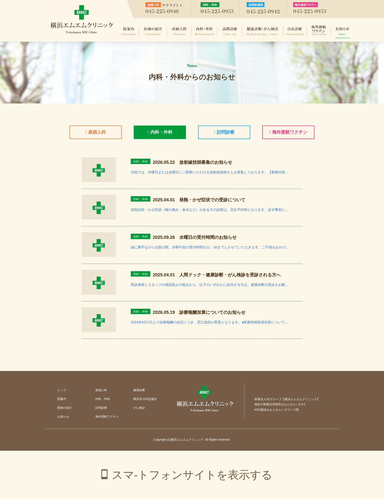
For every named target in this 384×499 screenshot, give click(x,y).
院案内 (128, 31)
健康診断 (139, 390)
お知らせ (342, 31)
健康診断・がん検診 (262, 31)
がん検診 (139, 407)
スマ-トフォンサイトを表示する (192, 475)
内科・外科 (204, 31)
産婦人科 (179, 31)
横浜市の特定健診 (145, 399)
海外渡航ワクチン (319, 31)
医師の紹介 (153, 31)
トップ (61, 390)
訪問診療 (229, 31)
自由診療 (295, 31)
